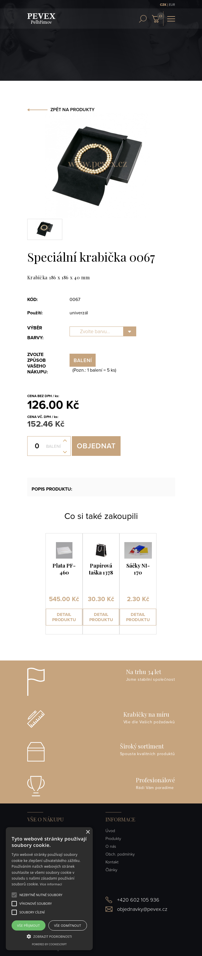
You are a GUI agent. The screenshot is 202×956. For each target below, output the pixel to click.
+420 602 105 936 (138, 900)
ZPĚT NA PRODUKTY (72, 110)
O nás (110, 846)
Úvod (110, 830)
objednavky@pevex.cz (142, 909)
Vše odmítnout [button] (67, 925)
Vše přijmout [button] (28, 925)
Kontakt (112, 862)
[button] (40, 895)
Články (111, 869)
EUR (172, 5)
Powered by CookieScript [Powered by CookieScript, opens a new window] (49, 944)
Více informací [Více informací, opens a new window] (51, 884)
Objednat (96, 446)
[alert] (49, 888)
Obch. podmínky (120, 854)
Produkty (113, 838)
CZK (163, 5)
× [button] (87, 832)
